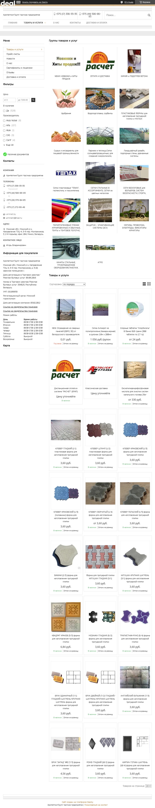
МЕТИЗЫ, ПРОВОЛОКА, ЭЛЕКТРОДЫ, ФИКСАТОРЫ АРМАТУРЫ (134, 228)
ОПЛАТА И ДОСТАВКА (100, 76)
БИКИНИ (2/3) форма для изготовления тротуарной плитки (66, 578)
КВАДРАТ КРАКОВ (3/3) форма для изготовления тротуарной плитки (66, 638)
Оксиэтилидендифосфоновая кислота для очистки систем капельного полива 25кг (135, 391)
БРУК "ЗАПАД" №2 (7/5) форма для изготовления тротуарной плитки (66, 765)
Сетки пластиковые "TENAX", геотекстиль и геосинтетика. (66, 189)
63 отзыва (128, 2)
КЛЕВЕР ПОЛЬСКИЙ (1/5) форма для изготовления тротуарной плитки (135, 515)
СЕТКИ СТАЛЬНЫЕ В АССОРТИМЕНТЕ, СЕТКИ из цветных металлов (100, 190)
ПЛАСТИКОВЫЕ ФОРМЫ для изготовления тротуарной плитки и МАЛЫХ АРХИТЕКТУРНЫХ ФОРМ (134, 116)
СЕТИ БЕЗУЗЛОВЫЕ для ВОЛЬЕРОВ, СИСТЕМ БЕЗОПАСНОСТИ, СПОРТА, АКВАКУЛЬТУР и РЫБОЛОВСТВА (134, 190)
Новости (10, 58)
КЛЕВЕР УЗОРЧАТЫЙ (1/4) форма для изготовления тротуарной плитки (100, 515)
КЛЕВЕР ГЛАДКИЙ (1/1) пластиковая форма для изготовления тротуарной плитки (66, 453)
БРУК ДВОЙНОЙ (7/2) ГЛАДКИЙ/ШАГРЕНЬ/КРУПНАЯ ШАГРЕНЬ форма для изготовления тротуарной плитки (100, 700)
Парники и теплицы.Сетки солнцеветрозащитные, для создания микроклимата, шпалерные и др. (100, 153)
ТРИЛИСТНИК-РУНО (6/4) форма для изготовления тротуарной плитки (135, 638)
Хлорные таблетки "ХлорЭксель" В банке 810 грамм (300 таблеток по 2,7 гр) (135, 331)
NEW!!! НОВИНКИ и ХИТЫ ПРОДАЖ (66, 77)
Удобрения (66, 113)
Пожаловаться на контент (96, 805)
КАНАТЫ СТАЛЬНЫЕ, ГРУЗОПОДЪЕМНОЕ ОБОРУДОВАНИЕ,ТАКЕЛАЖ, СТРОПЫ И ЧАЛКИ (66, 265)
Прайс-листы (13, 54)
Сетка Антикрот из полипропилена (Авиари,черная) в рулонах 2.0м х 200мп (100, 331)
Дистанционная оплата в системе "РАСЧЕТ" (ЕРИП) (66, 390)
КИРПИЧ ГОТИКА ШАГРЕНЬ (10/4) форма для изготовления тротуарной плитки (135, 765)
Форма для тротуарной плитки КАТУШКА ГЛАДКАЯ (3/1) (100, 577)
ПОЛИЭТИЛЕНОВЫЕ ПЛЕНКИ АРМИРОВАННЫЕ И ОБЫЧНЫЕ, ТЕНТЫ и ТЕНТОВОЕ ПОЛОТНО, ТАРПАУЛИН (66, 228)
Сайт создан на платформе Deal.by (77, 802)
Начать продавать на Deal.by (35, 2)
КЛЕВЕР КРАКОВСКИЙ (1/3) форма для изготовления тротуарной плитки (135, 451)
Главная (12, 22)
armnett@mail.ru (14, 218)
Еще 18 (9, 145)
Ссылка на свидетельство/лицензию (20, 307)
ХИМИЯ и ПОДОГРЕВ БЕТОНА (134, 76)
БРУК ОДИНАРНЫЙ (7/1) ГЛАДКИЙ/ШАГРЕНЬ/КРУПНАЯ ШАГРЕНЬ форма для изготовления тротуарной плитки (65, 702)
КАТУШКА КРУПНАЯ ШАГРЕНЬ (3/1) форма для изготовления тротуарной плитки (135, 578)
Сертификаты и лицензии (19, 68)
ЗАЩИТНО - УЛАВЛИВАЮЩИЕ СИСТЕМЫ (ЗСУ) (100, 226)
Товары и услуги (33, 22)
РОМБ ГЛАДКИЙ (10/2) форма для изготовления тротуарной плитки (100, 765)
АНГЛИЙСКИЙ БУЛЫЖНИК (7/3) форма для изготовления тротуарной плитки (135, 699)
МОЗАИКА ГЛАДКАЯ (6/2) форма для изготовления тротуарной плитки (100, 638)
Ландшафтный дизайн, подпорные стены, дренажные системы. (134, 153)
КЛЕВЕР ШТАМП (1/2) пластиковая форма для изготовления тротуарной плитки (100, 453)
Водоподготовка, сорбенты (100, 113)
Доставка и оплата (96, 22)
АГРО (100, 262)
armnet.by (11, 214)
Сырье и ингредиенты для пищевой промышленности (66, 152)
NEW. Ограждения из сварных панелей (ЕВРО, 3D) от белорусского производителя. (66, 331)
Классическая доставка (96, 388)
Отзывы (10, 72)
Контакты (75, 22)
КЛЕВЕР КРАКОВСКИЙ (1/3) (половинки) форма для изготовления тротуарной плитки (66, 517)
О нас (56, 22)
